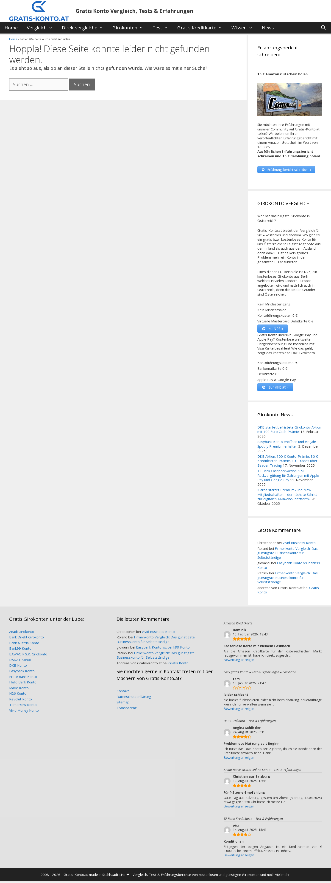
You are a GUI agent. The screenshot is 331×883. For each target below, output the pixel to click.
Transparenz (127, 709)
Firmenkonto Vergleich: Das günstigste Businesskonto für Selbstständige (287, 554)
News (268, 28)
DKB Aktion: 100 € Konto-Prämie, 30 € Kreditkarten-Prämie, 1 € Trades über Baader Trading (287, 462)
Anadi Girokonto (21, 633)
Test (163, 28)
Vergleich (42, 28)
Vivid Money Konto (24, 712)
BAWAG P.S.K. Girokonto (28, 655)
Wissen (244, 28)
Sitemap (123, 703)
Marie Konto (19, 689)
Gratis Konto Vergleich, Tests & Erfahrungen (134, 10)
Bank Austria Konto (24, 644)
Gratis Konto (178, 664)
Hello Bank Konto (22, 683)
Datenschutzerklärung (134, 698)
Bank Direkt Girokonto (26, 638)
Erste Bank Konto (23, 678)
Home (11, 28)
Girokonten (130, 28)
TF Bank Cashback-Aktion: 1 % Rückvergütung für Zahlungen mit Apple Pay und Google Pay (288, 477)
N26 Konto (17, 695)
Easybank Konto (22, 672)
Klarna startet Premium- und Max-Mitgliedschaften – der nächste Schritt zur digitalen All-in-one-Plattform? (287, 496)
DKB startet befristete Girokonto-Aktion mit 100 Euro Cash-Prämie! (289, 431)
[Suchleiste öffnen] (323, 28)
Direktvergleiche (85, 28)
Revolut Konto (20, 700)
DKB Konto (18, 667)
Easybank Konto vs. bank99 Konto (288, 566)
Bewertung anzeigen (239, 661)
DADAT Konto (20, 661)
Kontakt (123, 692)
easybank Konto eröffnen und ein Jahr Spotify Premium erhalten (286, 445)
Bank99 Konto (20, 650)
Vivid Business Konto (299, 544)
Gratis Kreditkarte (202, 28)
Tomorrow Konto (23, 706)
